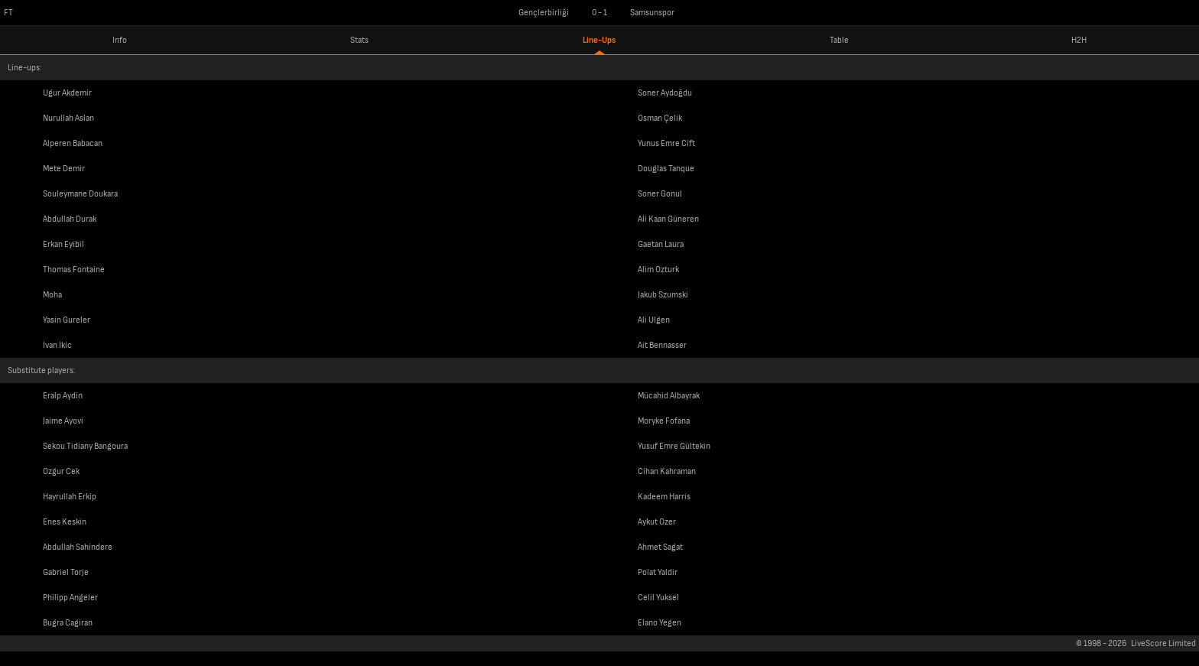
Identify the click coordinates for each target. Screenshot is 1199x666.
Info (119, 40)
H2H (1079, 40)
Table (839, 40)
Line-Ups (599, 40)
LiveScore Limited (1163, 643)
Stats (359, 40)
